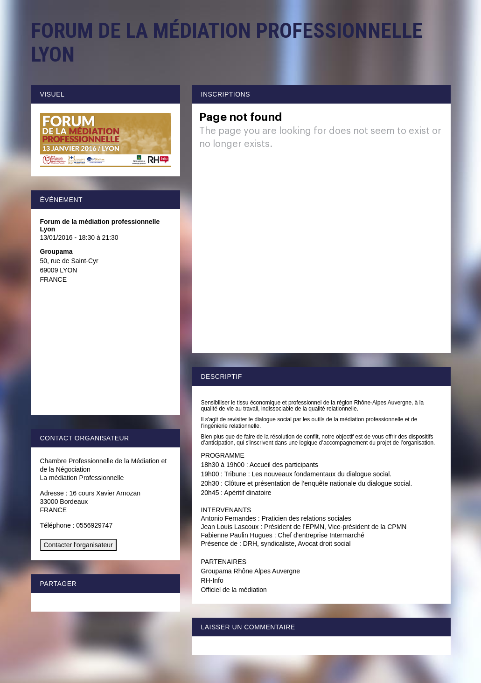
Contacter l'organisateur (78, 545)
